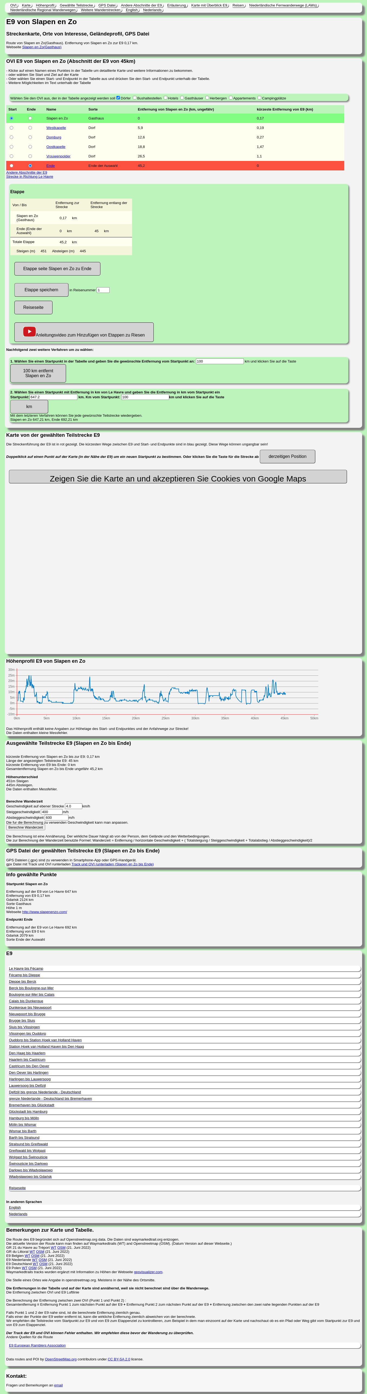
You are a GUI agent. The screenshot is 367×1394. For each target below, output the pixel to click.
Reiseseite (33, 307)
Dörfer (126, 98)
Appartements (244, 98)
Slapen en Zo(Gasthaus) (41, 47)
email (58, 1385)
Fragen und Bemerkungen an (30, 1385)
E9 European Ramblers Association (37, 1345)
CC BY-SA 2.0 (119, 1359)
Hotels (173, 98)
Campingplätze (274, 98)
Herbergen (218, 98)
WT (53, 1248)
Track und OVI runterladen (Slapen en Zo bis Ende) (112, 864)
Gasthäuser (194, 98)
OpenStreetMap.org (61, 1359)
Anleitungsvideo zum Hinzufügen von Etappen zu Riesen (84, 332)
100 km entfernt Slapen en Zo (38, 373)
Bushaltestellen (149, 98)
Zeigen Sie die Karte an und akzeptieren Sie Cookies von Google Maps (178, 478)
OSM (61, 1248)
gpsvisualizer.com (148, 1272)
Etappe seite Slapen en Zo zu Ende (57, 268)
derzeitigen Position (288, 456)
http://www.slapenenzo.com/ (44, 912)
